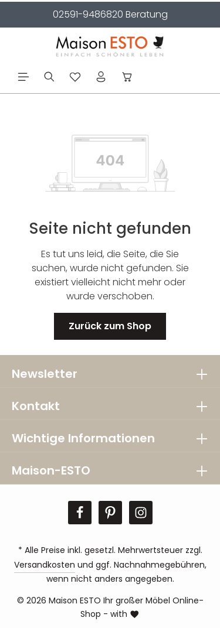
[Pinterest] (110, 512)
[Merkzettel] (75, 76)
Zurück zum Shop (110, 326)
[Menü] (23, 76)
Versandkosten (44, 565)
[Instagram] (141, 512)
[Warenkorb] (127, 76)
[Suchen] (49, 76)
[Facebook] (80, 512)
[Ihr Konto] (101, 76)
